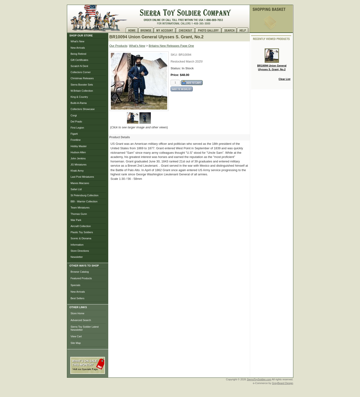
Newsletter (77, 256)
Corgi (74, 115)
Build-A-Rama (79, 103)
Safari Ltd (76, 189)
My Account (165, 30)
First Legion (77, 127)
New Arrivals (78, 47)
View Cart (76, 336)
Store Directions (80, 250)
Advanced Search (81, 320)
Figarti (74, 133)
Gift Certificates (79, 60)
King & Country (79, 96)
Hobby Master (79, 146)
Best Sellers (78, 298)
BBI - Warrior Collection (84, 201)
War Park (76, 220)
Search (229, 30)
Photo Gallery (208, 30)
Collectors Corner (81, 72)
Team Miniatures (80, 207)
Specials (76, 285)
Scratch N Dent (79, 66)
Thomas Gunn (79, 213)
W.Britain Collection (82, 90)
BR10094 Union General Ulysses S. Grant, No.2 (271, 59)
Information (77, 244)
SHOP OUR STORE (81, 35)
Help (243, 30)
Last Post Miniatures (82, 176)
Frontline (76, 139)
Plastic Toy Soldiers (82, 232)
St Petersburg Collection (85, 195)
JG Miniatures (79, 164)
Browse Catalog (80, 271)
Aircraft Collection (81, 226)
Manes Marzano (80, 183)
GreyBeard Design (282, 383)
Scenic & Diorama (81, 238)
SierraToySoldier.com (259, 379)
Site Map (76, 343)
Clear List (284, 79)
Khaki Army (77, 170)
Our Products (118, 45)
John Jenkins (78, 158)
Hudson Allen (78, 152)
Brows (146, 30)
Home (132, 30)
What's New (77, 41)
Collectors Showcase (83, 109)
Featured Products (81, 278)
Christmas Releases (82, 78)
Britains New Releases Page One (171, 45)
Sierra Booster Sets (82, 84)
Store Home (78, 313)
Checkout (185, 30)
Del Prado (76, 121)
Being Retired (78, 53)
